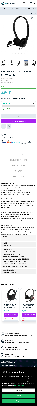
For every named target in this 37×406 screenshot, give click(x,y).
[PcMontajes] (11, 3)
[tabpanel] (18, 35)
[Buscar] (28, 3)
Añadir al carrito (18, 121)
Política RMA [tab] (18, 171)
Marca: (3, 80)
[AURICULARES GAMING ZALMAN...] (16, 294)
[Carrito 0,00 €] (34, 3)
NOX (7, 80)
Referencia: (4, 78)
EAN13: (3, 82)
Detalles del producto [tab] (18, 160)
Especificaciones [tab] (18, 165)
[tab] (18, 176)
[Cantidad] (18, 116)
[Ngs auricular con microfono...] (34, 294)
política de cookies (19, 385)
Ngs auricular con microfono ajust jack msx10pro (28, 306)
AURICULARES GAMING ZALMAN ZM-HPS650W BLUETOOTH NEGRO (10, 306)
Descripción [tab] (18, 155)
